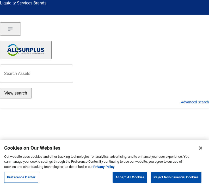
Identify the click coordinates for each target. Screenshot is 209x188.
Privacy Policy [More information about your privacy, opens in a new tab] (104, 167)
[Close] (200, 148)
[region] (104, 164)
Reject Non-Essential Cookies (176, 177)
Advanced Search (195, 102)
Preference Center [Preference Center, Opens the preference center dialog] (21, 177)
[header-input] (36, 73)
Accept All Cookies (129, 177)
